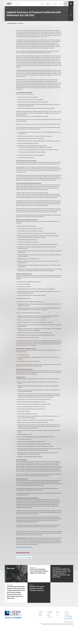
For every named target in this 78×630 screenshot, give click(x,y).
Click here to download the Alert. (23, 547)
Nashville (40, 615)
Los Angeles (41, 611)
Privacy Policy (67, 612)
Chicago (40, 614)
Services (54, 3)
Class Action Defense (27, 557)
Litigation (19, 557)
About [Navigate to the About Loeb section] (60, 3)
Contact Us (66, 611)
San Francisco (49, 612)
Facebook (57, 612)
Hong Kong (49, 617)
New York (40, 612)
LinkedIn (57, 611)
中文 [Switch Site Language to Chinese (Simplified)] (18, 3)
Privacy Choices (68, 616)
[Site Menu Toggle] (70, 3)
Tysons (48, 614)
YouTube (57, 615)
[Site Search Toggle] (65, 3)
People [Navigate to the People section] (42, 3)
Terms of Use (67, 614)
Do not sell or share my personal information (68, 619)
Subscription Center (68, 615)
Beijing (48, 615)
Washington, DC (50, 611)
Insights (48, 3)
